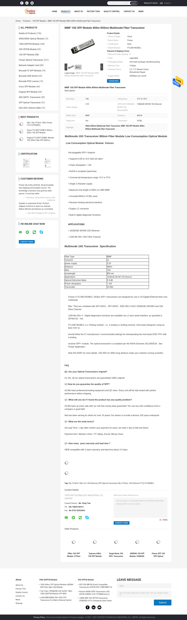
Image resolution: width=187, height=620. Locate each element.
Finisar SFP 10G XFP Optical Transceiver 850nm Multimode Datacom (158, 554)
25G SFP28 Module (28, 49)
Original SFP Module (28, 92)
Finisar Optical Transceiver (31, 60)
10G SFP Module (39, 21)
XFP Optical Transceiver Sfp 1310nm (113, 483)
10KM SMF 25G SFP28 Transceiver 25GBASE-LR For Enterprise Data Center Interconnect (95, 599)
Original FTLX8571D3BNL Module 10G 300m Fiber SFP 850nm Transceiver (40, 140)
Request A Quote (151, 3)
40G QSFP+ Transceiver (30, 97)
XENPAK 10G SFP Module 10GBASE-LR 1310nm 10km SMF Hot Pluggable (137, 554)
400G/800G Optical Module (31, 38)
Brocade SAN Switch (28, 76)
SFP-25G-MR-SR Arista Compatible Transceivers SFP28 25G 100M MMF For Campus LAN (95, 586)
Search (133, 3)
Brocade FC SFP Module (30, 70)
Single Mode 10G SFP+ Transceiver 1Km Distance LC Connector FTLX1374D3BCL (116, 554)
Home (54, 11)
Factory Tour (93, 11)
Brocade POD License (29, 81)
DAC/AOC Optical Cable (30, 108)
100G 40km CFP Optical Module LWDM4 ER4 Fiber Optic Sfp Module (56, 585)
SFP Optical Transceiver (30, 102)
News (140, 11)
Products (65, 11)
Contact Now (113, 81)
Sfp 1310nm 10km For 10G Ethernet (83, 483)
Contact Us (129, 11)
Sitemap (19, 603)
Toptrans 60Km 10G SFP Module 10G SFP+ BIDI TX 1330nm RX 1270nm (95, 554)
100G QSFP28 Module (29, 44)
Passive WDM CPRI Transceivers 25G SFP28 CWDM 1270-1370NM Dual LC (94, 593)
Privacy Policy (39, 617)
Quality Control (112, 11)
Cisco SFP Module (27, 86)
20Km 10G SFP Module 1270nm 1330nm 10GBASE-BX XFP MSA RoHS (73, 554)
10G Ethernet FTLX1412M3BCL (141, 483)
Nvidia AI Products (27, 33)
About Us (78, 11)
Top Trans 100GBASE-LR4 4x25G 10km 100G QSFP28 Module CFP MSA (56, 592)
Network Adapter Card (29, 65)
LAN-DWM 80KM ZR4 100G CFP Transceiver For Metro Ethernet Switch (56, 598)
